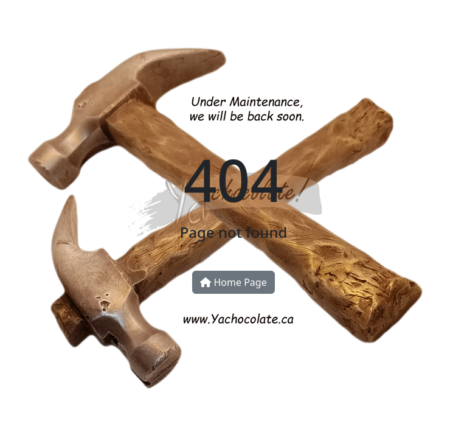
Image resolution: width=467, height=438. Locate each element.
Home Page (233, 282)
